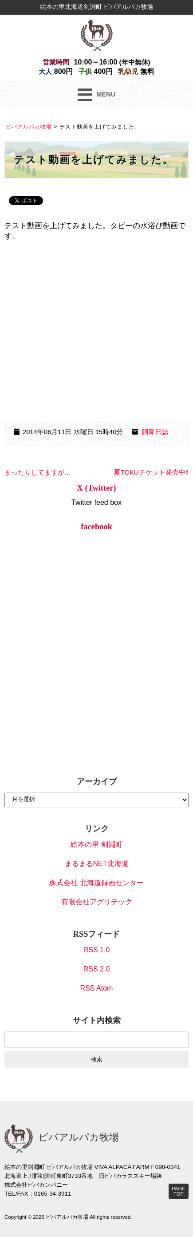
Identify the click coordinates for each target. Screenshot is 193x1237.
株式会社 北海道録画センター (96, 882)
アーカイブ (97, 781)
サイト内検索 (97, 1020)
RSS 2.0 (96, 969)
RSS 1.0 (96, 950)
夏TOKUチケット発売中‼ (151, 472)
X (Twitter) (96, 488)
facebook (96, 526)
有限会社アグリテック (96, 902)
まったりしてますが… (37, 472)
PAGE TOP (178, 1191)
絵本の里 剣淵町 (96, 844)
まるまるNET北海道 (97, 863)
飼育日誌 (155, 431)
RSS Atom (96, 988)
